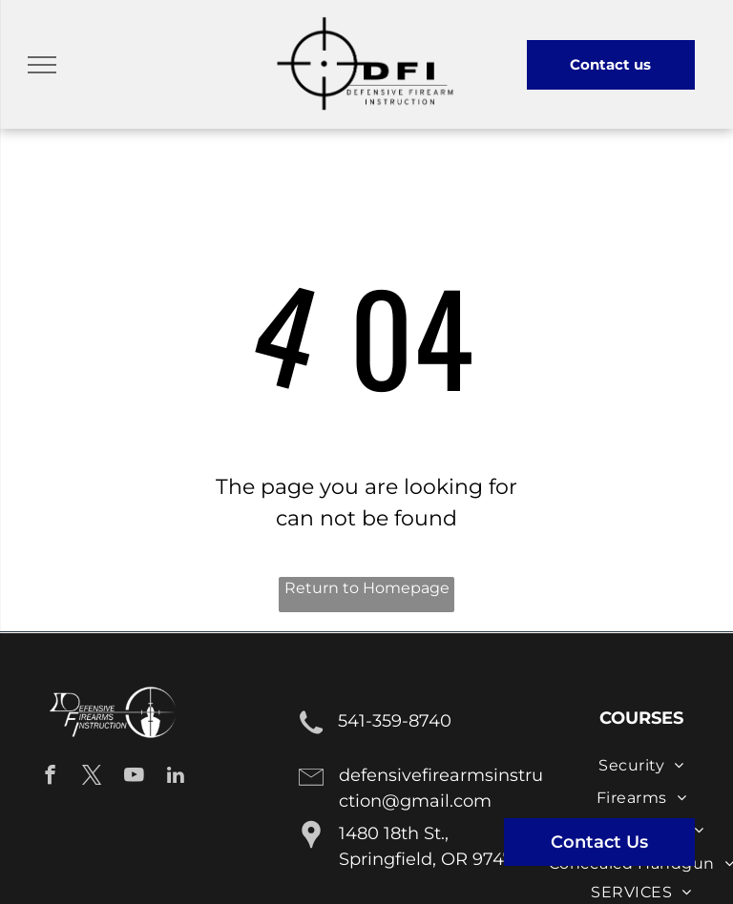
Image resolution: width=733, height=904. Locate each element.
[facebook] (50, 777)
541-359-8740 (394, 720)
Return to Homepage (367, 588)
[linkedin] (176, 777)
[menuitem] (641, 765)
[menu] (42, 65)
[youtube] (134, 777)
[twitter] (92, 777)
